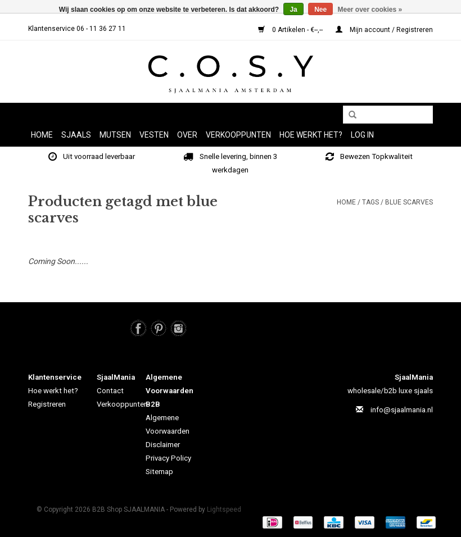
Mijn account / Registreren (384, 30)
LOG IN (362, 134)
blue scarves (409, 202)
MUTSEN (115, 134)
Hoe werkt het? (53, 390)
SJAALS (76, 134)
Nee (320, 9)
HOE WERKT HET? (310, 134)
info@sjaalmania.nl (401, 410)
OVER (187, 134)
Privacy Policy (168, 458)
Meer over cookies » (370, 9)
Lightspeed (224, 509)
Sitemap (159, 471)
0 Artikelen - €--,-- (291, 30)
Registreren (47, 404)
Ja (293, 9)
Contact (110, 390)
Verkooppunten (238, 134)
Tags (370, 202)
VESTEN (154, 134)
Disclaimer (163, 444)
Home (42, 134)
